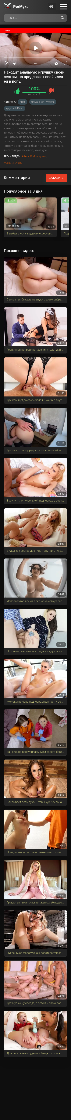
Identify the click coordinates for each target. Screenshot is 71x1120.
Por (21, 6)
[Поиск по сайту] (62, 18)
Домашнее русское (43, 101)
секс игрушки (14, 162)
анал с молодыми (34, 156)
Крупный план (14, 108)
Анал (23, 101)
